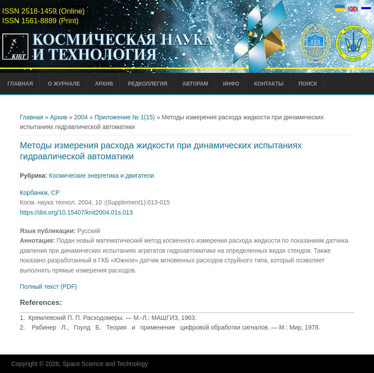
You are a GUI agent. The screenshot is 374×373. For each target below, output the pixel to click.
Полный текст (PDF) (48, 286)
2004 (81, 117)
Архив (104, 84)
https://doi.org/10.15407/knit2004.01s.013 (76, 212)
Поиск (308, 84)
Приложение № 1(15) (125, 117)
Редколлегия (147, 84)
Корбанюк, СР (40, 192)
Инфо (231, 84)
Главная (20, 84)
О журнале (64, 84)
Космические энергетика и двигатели (101, 175)
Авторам (195, 84)
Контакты (268, 84)
